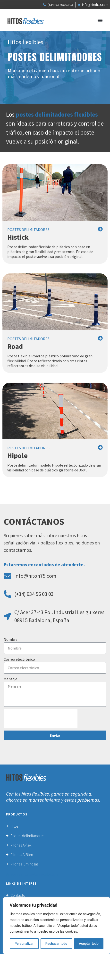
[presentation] (40, 718)
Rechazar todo (56, 944)
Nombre (10, 639)
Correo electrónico (19, 659)
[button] (100, 20)
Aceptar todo (89, 944)
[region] (56, 925)
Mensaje (10, 678)
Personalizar (24, 944)
